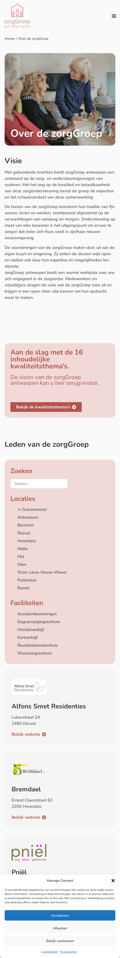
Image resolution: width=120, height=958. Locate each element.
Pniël (19, 872)
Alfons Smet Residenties (49, 706)
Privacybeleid (68, 952)
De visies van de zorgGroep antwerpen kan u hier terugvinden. (54, 380)
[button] (113, 880)
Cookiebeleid (49, 952)
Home (9, 38)
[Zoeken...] (39, 484)
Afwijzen (60, 928)
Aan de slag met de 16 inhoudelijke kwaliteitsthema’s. (46, 359)
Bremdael (26, 789)
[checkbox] (60, 509)
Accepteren (60, 915)
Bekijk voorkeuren (60, 941)
